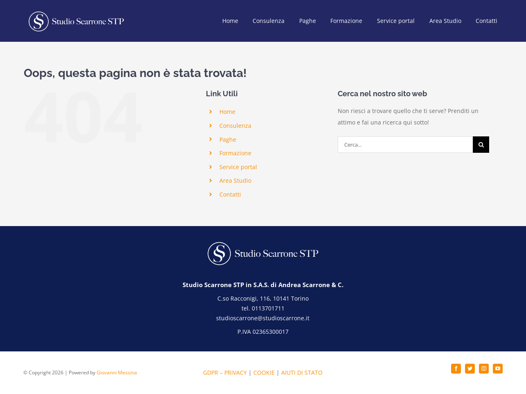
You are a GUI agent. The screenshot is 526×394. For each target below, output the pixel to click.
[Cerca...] (405, 144)
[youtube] (498, 369)
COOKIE (264, 372)
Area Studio (235, 180)
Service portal (238, 167)
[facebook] (456, 369)
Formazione (235, 153)
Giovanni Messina (117, 372)
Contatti (230, 194)
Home (227, 111)
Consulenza (235, 125)
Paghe (227, 139)
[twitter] (470, 369)
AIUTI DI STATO (302, 372)
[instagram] (484, 369)
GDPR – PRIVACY (225, 372)
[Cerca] (481, 144)
